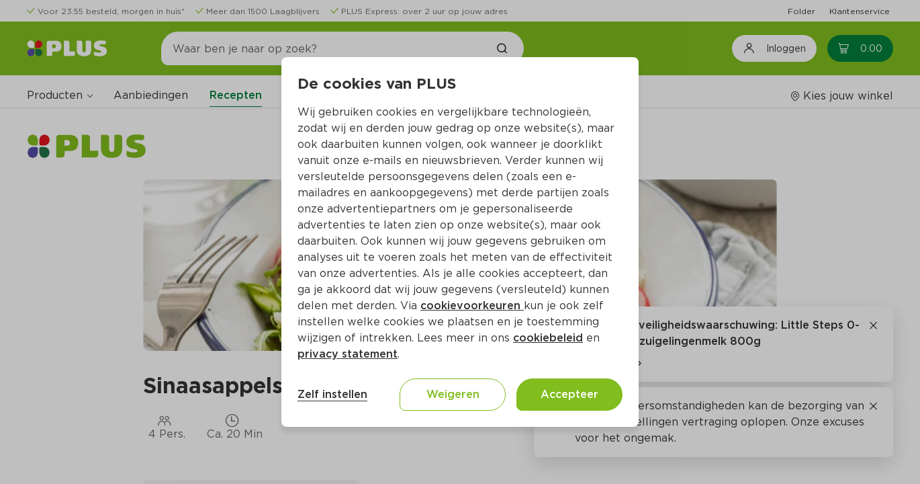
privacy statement (347, 354)
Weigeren (452, 394)
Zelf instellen (332, 394)
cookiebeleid (548, 337)
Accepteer (569, 394)
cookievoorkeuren (472, 305)
